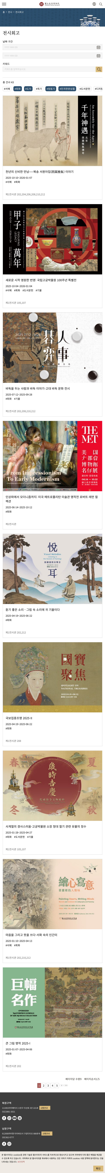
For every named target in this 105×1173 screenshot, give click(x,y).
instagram (9, 1118)
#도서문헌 (85, 88)
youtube (14, 1118)
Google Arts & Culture (20, 1118)
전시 (10, 12)
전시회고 (19, 12)
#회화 (18, 88)
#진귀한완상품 (67, 88)
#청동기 (51, 88)
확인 (98, 1168)
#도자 (28, 88)
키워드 (6, 64)
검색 (99, 69)
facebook (4, 1118)
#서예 (7, 88)
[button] (94, 4)
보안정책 (21, 1161)
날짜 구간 (8, 41)
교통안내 (44, 1107)
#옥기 (39, 88)
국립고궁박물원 (49, 4)
